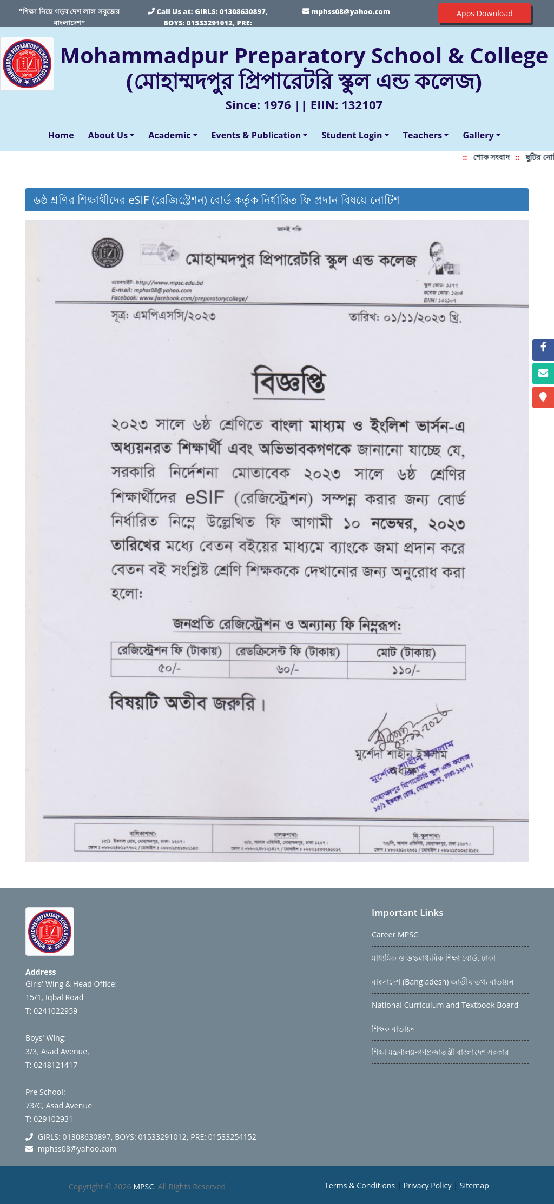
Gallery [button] (478, 135)
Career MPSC (395, 934)
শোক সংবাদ (498, 157)
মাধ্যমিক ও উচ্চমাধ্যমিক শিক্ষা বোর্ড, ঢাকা (434, 958)
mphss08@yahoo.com (351, 11)
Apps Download (485, 13)
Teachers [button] (423, 135)
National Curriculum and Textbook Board (445, 1005)
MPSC (143, 1186)
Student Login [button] (351, 135)
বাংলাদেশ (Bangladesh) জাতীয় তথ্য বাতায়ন (442, 981)
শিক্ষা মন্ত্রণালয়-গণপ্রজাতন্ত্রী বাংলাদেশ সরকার (440, 1052)
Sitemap (474, 1185)
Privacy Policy (428, 1185)
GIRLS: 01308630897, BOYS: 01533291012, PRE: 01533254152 (215, 22)
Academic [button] (169, 135)
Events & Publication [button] (256, 135)
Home (63, 134)
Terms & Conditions (360, 1185)
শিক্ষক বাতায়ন (393, 1028)
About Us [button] (108, 135)
